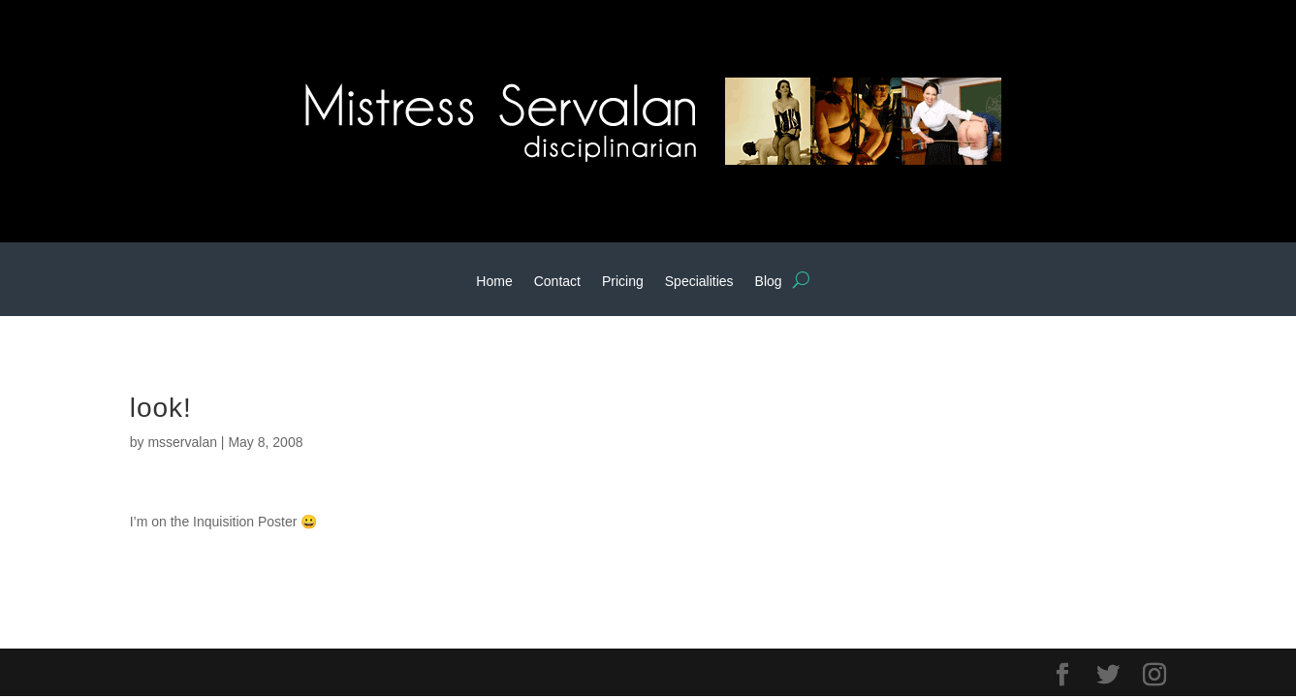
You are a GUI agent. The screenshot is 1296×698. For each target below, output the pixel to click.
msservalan (182, 442)
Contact (557, 281)
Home (494, 281)
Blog (768, 281)
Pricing (623, 281)
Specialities (699, 281)
